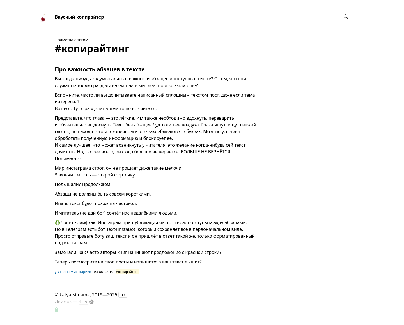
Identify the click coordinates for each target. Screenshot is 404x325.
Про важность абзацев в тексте (100, 69)
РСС (123, 294)
